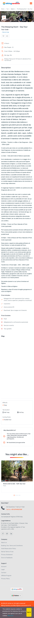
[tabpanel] (17, 476)
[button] (7, 36)
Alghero (13, 9)
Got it (29, 612)
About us (4, 542)
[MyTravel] (17, 589)
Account (3, 566)
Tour (7, 9)
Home (2, 9)
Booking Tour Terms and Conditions (12, 545)
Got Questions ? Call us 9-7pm (15, 507)
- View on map (5, 32)
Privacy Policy (5, 578)
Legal (3, 569)
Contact (3, 572)
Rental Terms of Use (7, 551)
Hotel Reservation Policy (8, 548)
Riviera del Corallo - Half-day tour (14, 484)
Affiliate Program (6, 575)
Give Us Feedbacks (6, 557)
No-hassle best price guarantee (16, 442)
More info (10, 615)
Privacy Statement (7, 554)
